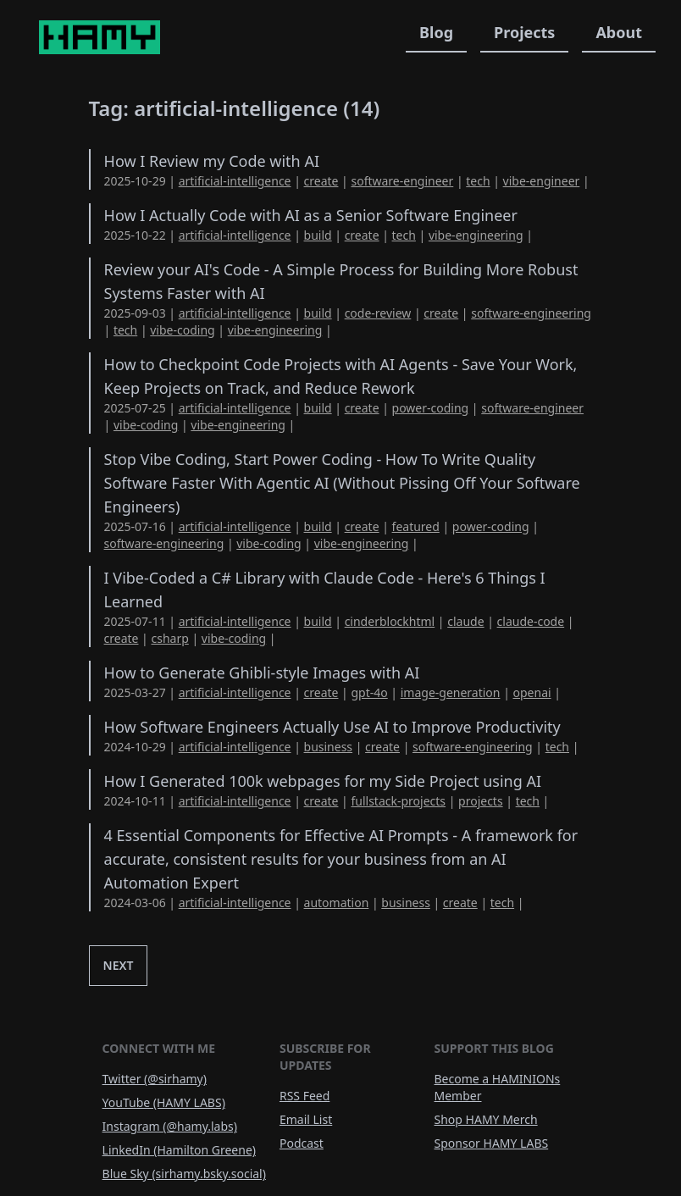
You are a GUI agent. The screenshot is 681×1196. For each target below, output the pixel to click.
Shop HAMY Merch (486, 1119)
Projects (524, 32)
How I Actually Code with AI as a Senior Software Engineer (311, 215)
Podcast (302, 1143)
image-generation (451, 692)
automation (336, 902)
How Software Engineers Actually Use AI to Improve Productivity (332, 727)
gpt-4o (369, 692)
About (618, 32)
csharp (169, 638)
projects (480, 801)
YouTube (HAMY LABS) (163, 1102)
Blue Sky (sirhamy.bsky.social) (184, 1174)
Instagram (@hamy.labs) (169, 1126)
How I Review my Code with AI (211, 161)
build (318, 235)
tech (478, 181)
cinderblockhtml (390, 621)
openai (532, 692)
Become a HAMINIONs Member (498, 1087)
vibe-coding (182, 330)
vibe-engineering (476, 235)
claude (465, 621)
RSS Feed (304, 1096)
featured (416, 526)
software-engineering (531, 313)
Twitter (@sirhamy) (154, 1079)
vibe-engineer (541, 181)
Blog (436, 32)
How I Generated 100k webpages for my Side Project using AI (322, 781)
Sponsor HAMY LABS (492, 1143)
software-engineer (402, 181)
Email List (306, 1119)
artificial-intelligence (235, 181)
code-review (378, 313)
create (321, 181)
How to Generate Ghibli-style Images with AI (262, 672)
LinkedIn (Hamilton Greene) (179, 1150)
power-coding (430, 408)
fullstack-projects (398, 801)
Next (118, 965)
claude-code (531, 621)
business (328, 747)
